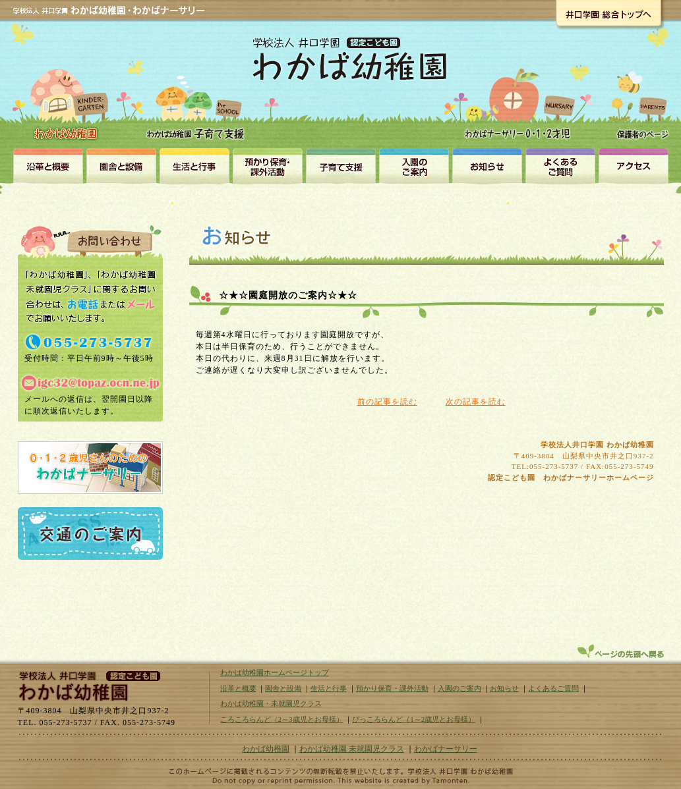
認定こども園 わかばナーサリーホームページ (571, 477)
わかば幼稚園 (67, 86)
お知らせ (486, 165)
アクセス (633, 165)
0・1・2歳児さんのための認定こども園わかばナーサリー (90, 467)
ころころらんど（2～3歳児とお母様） (281, 719)
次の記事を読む (476, 401)
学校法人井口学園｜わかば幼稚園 (87, 684)
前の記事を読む (387, 401)
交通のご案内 (90, 533)
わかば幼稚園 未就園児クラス (351, 748)
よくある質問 (560, 165)
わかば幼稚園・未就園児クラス (197, 92)
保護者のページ (638, 93)
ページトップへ (622, 651)
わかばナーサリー (521, 93)
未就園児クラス (340, 165)
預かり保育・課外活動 (267, 165)
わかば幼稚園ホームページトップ (274, 672)
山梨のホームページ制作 (341, 780)
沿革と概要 (47, 165)
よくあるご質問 (553, 688)
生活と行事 (194, 165)
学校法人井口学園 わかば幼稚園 (597, 445)
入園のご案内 (413, 165)
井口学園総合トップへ (608, 13)
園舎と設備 (121, 165)
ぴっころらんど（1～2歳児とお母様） (413, 719)
